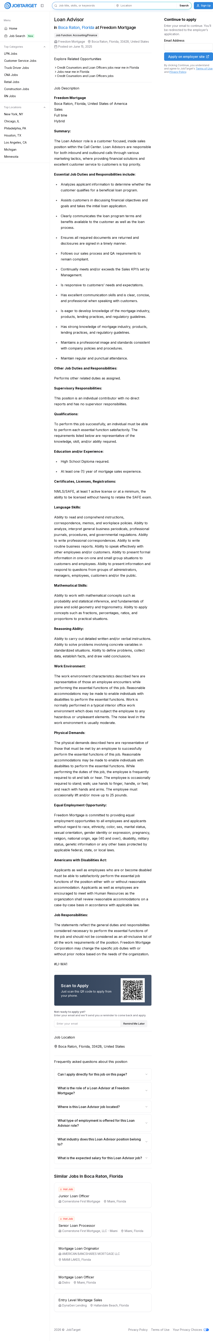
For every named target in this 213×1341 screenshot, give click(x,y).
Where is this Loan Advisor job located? (103, 1107)
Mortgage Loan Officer (76, 1277)
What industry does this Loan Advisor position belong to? (103, 1141)
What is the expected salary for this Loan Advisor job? (103, 1158)
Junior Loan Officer (73, 1196)
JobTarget (73, 1329)
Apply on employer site (188, 57)
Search (184, 5)
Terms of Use (204, 68)
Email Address (174, 40)
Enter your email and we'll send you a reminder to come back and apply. (100, 1013)
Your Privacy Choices (191, 1329)
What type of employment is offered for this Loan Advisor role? (103, 1123)
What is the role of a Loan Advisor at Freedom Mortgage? (103, 1090)
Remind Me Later (134, 1023)
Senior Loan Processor (76, 1225)
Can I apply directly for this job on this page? (103, 1074)
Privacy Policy (177, 71)
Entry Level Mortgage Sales (80, 1300)
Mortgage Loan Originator (78, 1248)
